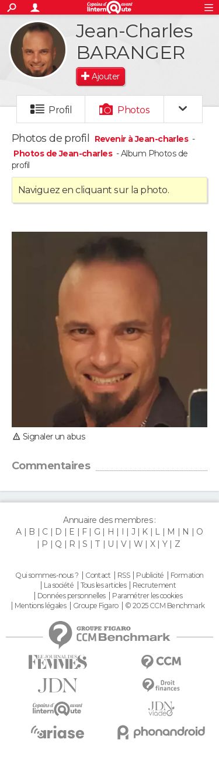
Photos (133, 110)
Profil (60, 110)
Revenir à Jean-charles (142, 139)
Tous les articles (103, 585)
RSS (123, 575)
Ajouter (105, 76)
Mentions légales (40, 606)
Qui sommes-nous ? (46, 575)
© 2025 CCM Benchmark (165, 606)
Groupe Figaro (96, 606)
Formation (187, 575)
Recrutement (154, 585)
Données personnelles (71, 596)
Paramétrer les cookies (147, 596)
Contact (97, 575)
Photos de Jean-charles (63, 153)
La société (59, 585)
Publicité (150, 575)
